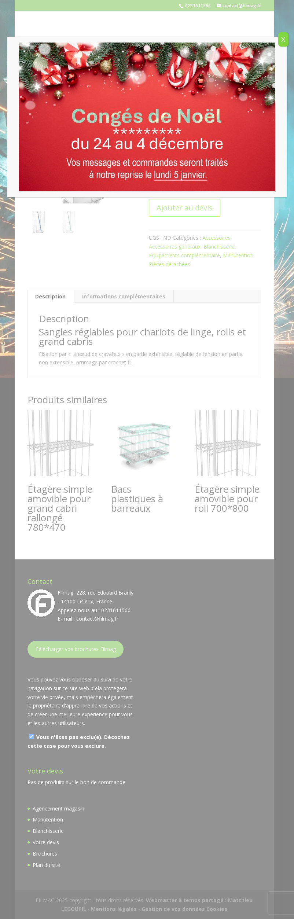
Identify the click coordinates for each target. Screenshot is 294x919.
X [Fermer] (283, 39)
